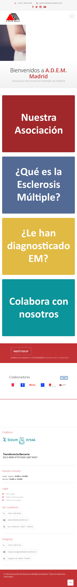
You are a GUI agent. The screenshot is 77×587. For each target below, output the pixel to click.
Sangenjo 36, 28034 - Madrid (16, 558)
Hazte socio (20, 351)
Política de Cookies (11, 500)
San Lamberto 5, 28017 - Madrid (18, 526)
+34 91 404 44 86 (12, 513)
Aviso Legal (8, 494)
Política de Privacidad (12, 497)
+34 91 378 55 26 (12, 545)
